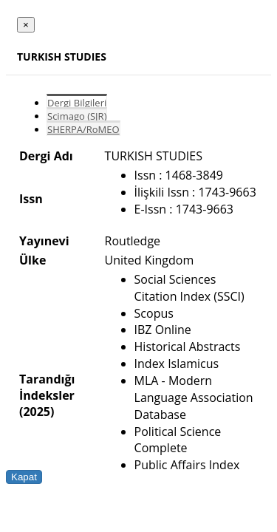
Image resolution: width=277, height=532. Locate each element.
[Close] (26, 25)
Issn (31, 199)
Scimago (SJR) (76, 116)
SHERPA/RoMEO (83, 129)
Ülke (32, 260)
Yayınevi (44, 241)
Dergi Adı (46, 156)
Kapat (24, 476)
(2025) (36, 411)
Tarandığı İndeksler (47, 387)
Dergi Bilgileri (76, 102)
